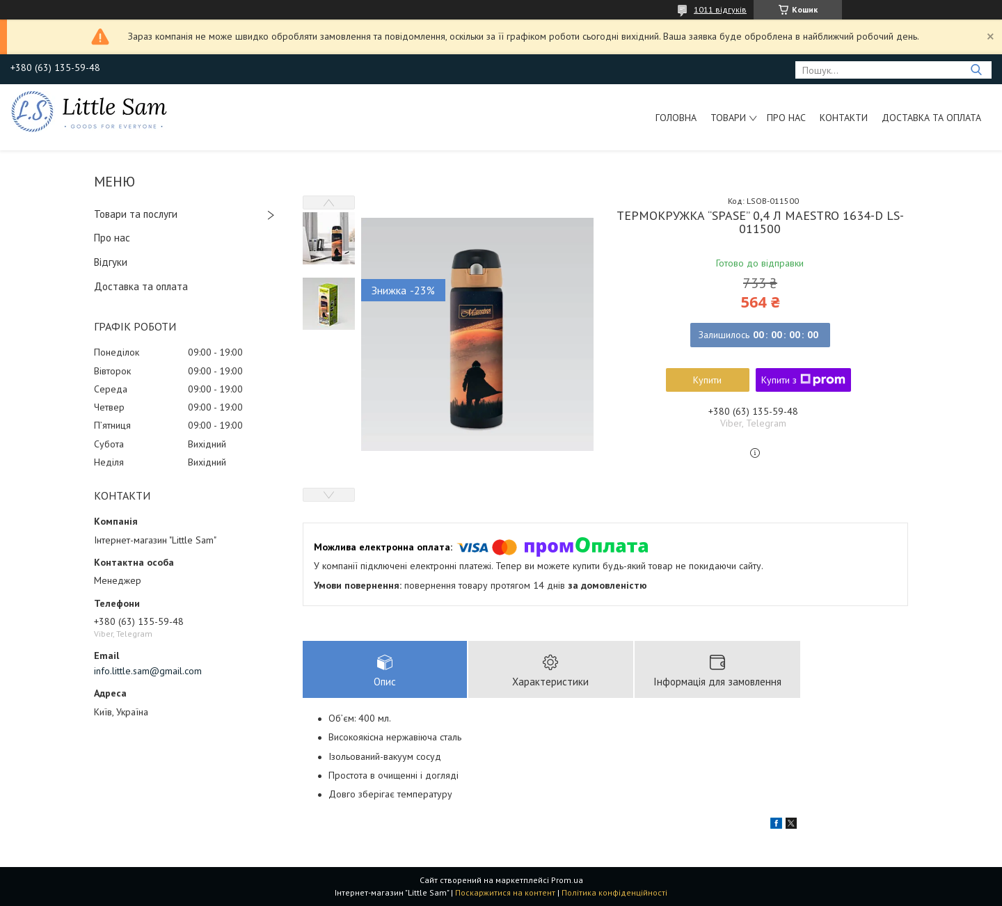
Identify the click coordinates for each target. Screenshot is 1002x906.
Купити (707, 380)
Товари (728, 117)
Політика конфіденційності (614, 892)
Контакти (844, 117)
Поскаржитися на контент (505, 892)
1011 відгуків (720, 9)
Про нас (786, 117)
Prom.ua (567, 880)
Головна (676, 117)
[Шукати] (976, 70)
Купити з (803, 380)
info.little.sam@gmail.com (148, 671)
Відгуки (110, 262)
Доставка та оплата (931, 117)
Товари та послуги (135, 214)
